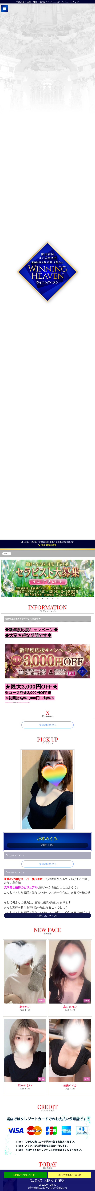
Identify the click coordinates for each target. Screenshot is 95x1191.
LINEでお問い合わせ (25, 1175)
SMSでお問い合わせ (69, 1175)
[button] (4, 8)
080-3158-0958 (47, 545)
